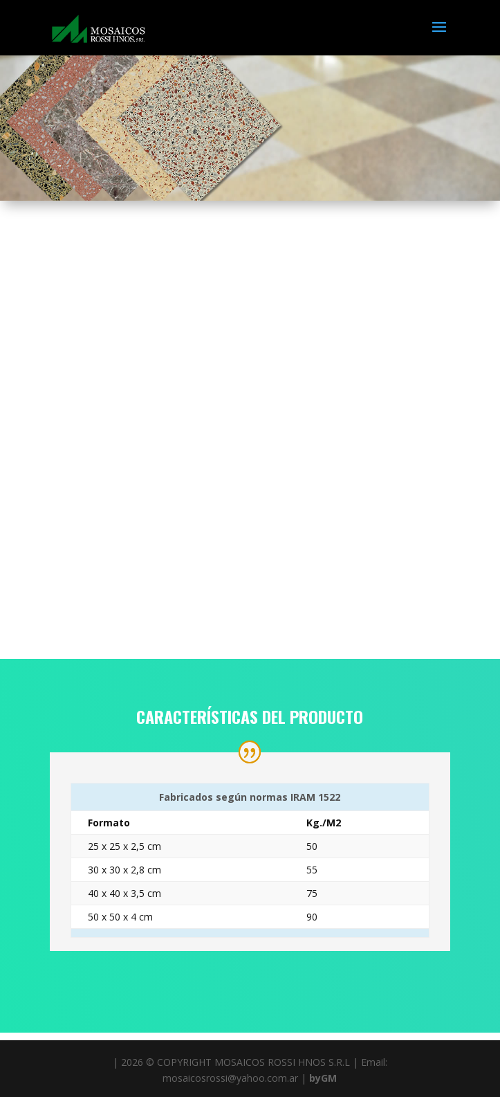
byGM (323, 1078)
